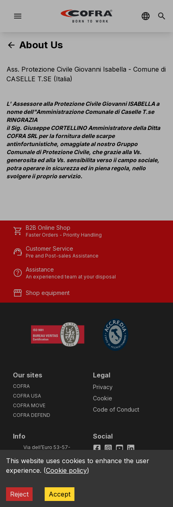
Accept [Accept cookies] (59, 494)
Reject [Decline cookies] (19, 494)
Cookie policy (66, 470)
